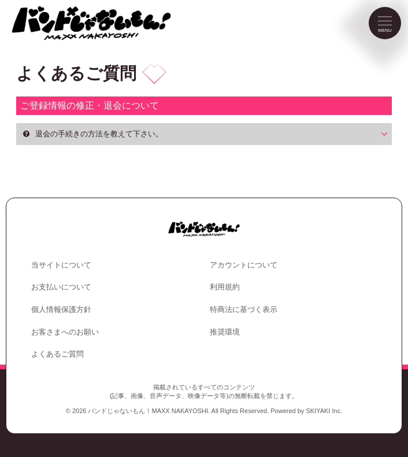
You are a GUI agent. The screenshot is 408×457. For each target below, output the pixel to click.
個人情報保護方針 (61, 309)
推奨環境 (225, 332)
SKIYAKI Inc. (324, 410)
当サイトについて (61, 265)
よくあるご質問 (57, 354)
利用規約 (225, 287)
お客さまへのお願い (65, 332)
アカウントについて (243, 265)
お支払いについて (61, 287)
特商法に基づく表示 (243, 309)
